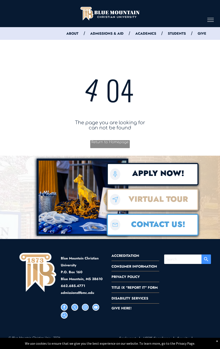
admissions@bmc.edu (77, 292)
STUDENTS (177, 33)
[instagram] (85, 308)
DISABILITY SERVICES (130, 298)
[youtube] (95, 308)
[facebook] (64, 308)
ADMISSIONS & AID (107, 33)
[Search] (206, 259)
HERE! (126, 308)
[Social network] (64, 316)
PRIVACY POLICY (126, 276)
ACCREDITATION (125, 255)
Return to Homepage (110, 142)
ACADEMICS (145, 33)
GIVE (202, 33)
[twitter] (74, 308)
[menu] (210, 19)
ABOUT (72, 33)
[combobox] (183, 259)
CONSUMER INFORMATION (134, 266)
